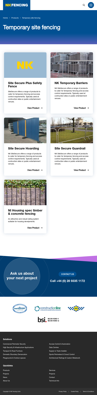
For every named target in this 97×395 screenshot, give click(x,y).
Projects (6, 374)
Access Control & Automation (59, 344)
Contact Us (67, 274)
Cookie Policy (75, 391)
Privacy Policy (63, 391)
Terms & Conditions (88, 391)
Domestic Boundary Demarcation (15, 354)
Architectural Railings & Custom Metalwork (64, 358)
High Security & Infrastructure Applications (18, 347)
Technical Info (54, 381)
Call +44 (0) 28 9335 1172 (67, 281)
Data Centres (54, 347)
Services (52, 370)
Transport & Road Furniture (12, 351)
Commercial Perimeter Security (14, 344)
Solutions (7, 340)
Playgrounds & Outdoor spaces (14, 358)
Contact (52, 377)
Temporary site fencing (31, 18)
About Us (6, 381)
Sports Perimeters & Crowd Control (62, 354)
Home (5, 18)
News (5, 377)
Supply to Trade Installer (58, 351)
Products (15, 18)
